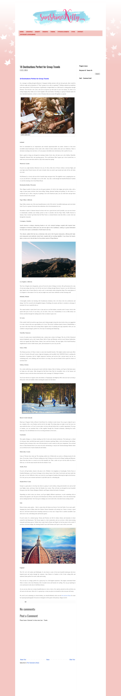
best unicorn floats (66, 595)
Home (22, 32)
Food (73, 32)
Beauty (37, 32)
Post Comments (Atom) (33, 663)
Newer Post (23, 660)
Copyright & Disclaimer (27, 34)
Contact (80, 32)
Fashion (45, 32)
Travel (53, 32)
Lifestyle (29, 32)
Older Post (72, 660)
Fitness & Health (63, 32)
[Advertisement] (60, 50)
